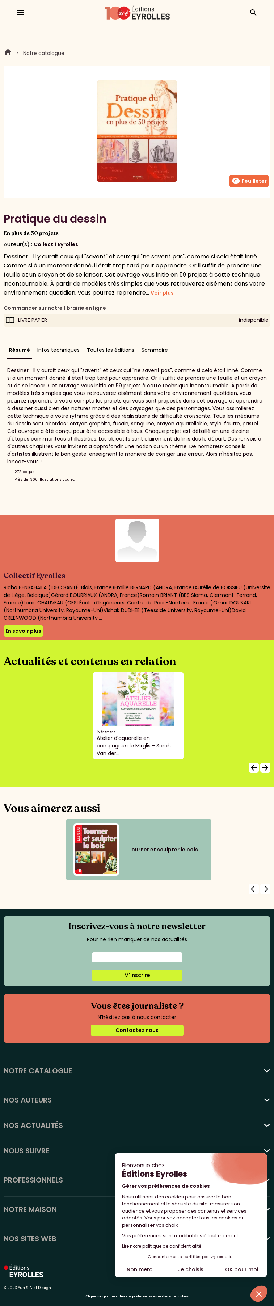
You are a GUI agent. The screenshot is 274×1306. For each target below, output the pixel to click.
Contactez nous (137, 1030)
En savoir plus (23, 631)
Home (8, 53)
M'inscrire (137, 975)
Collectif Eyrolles (56, 244)
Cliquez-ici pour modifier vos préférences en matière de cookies (137, 1296)
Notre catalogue (43, 53)
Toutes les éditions (110, 350)
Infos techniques (58, 350)
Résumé (19, 350)
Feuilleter (249, 181)
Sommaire (155, 350)
